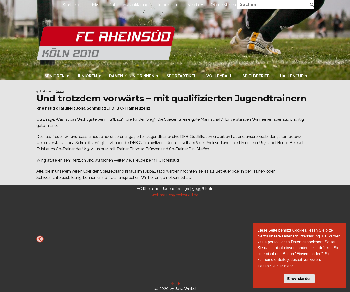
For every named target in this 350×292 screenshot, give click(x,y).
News (60, 91)
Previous (40, 239)
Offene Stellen (223, 4)
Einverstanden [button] (299, 279)
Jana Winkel (185, 288)
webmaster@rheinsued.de (175, 195)
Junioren (87, 76)
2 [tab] (178, 284)
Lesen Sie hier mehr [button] (275, 266)
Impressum (168, 4)
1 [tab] (172, 284)
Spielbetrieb (256, 76)
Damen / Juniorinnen (131, 76)
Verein (193, 4)
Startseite (71, 4)
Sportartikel (181, 76)
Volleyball (219, 76)
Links (94, 4)
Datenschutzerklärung (128, 4)
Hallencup (292, 76)
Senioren (55, 76)
